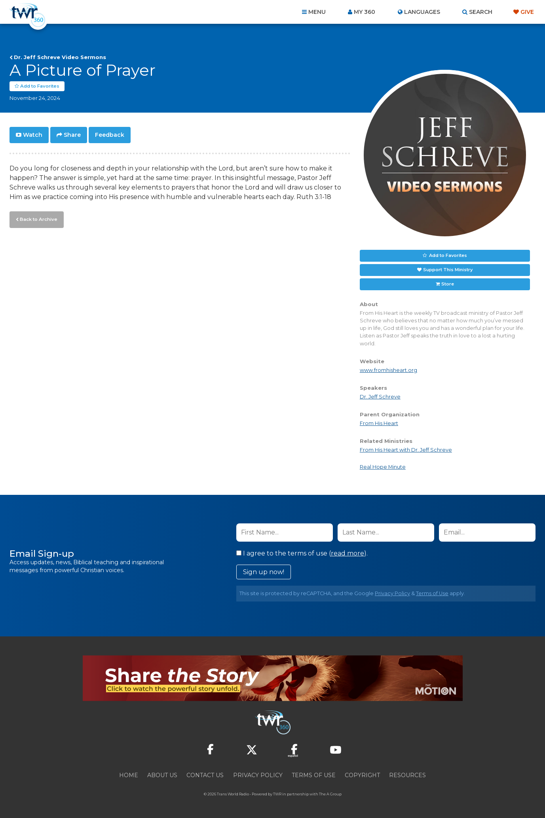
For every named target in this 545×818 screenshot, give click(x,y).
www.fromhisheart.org (388, 370)
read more (347, 553)
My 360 (364, 11)
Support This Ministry (448, 269)
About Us (162, 775)
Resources (407, 775)
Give (527, 11)
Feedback (109, 134)
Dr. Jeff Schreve (380, 397)
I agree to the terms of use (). (302, 553)
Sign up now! (263, 572)
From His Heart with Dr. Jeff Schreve (406, 450)
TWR (277, 794)
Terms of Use (432, 593)
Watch (32, 134)
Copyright (362, 775)
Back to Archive (37, 218)
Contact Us (205, 775)
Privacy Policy (392, 593)
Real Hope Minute (383, 467)
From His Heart (379, 423)
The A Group (330, 794)
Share (72, 134)
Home (128, 775)
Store (447, 284)
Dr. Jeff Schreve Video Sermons (60, 57)
